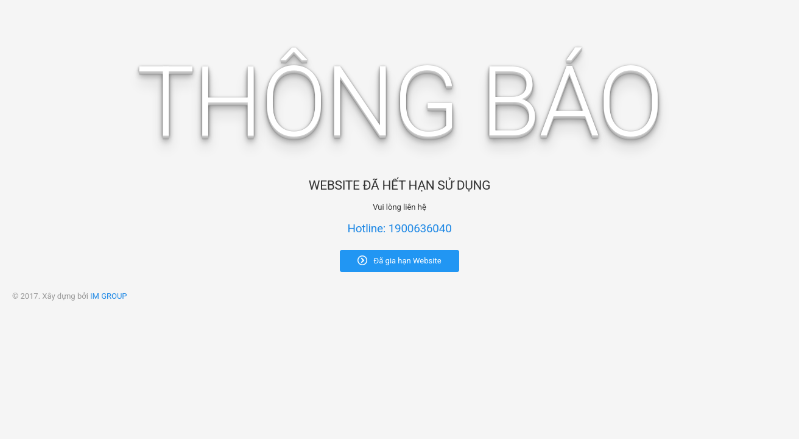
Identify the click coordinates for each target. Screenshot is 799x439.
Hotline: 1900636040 (399, 228)
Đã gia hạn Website (399, 260)
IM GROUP (108, 296)
